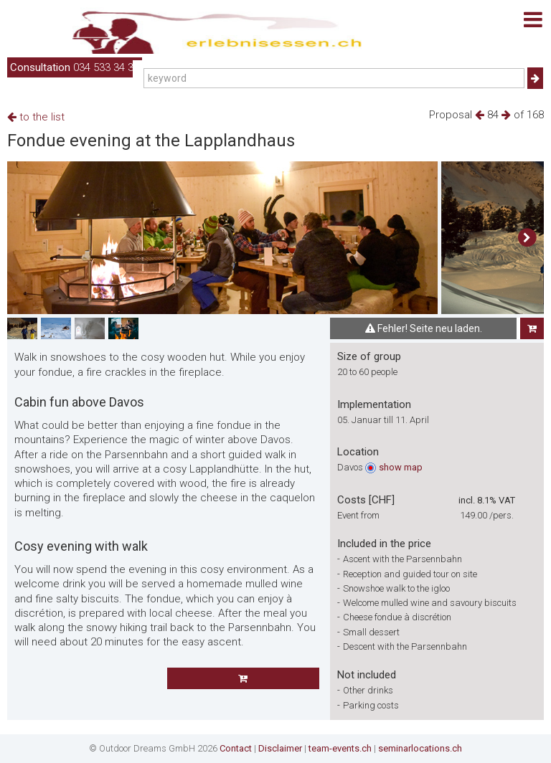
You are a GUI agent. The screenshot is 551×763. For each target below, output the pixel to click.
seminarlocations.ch (420, 748)
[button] (527, 238)
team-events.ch (340, 748)
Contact (236, 748)
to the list (36, 116)
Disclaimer (280, 748)
